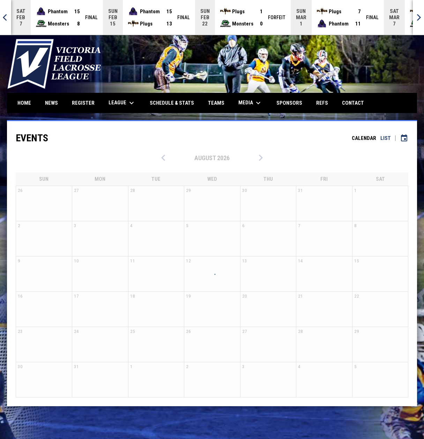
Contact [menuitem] (353, 103)
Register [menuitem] (83, 103)
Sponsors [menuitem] (289, 103)
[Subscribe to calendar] (404, 138)
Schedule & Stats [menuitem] (172, 103)
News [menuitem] (51, 103)
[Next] (418, 17)
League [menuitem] (122, 103)
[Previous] (5, 17)
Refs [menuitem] (322, 103)
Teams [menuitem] (216, 103)
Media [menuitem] (250, 103)
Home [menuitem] (24, 103)
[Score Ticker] (212, 17)
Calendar (364, 138)
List (385, 138)
